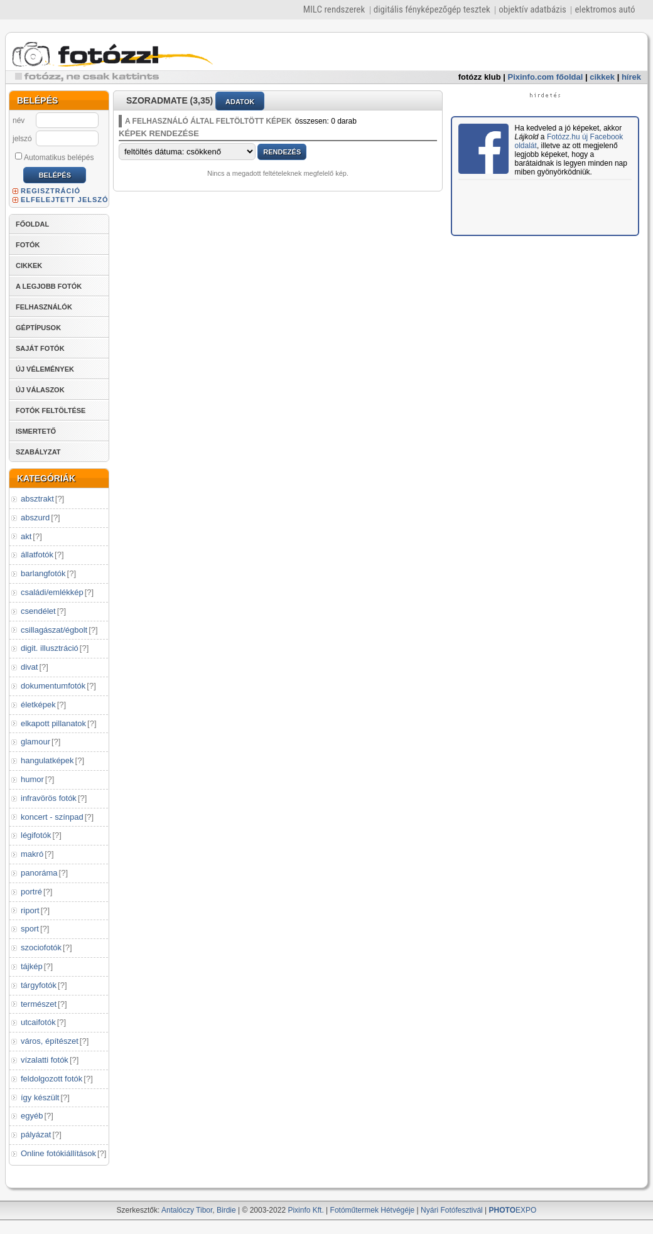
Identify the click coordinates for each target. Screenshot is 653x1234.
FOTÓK (28, 245)
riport (30, 910)
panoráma (39, 872)
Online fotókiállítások (58, 1153)
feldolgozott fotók (51, 1078)
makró (32, 854)
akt (26, 536)
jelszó (22, 138)
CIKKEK (29, 265)
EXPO (513, 1210)
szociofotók (41, 947)
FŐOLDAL (32, 224)
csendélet (38, 611)
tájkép (32, 966)
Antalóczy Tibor (186, 1210)
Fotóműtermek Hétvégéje (372, 1210)
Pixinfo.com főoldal (545, 77)
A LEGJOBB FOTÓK (49, 286)
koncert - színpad (52, 817)
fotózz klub (479, 77)
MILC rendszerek (334, 9)
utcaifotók (38, 1022)
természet (39, 1004)
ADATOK (239, 101)
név (18, 120)
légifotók (36, 835)
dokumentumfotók (53, 685)
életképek (38, 704)
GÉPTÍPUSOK (38, 327)
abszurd (35, 517)
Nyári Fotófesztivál (452, 1210)
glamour (35, 741)
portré (31, 891)
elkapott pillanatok (53, 723)
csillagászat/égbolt (54, 630)
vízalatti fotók (44, 1060)
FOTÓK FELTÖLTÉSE (50, 410)
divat (29, 667)
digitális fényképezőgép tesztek (432, 9)
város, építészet (49, 1041)
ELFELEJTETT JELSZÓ (65, 199)
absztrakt (37, 498)
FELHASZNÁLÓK (44, 307)
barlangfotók (43, 573)
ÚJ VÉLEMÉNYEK (45, 369)
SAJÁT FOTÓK (40, 348)
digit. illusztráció (49, 648)
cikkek (602, 77)
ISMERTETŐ (36, 431)
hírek (631, 77)
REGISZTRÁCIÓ (50, 191)
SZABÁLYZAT (38, 452)
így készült (40, 1097)
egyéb (32, 1115)
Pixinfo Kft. (305, 1210)
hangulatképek (47, 760)
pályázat (36, 1134)
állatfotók (37, 554)
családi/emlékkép (52, 592)
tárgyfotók (39, 985)
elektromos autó (605, 9)
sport (30, 928)
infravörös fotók (49, 798)
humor (32, 779)
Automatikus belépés (54, 157)
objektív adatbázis (532, 9)
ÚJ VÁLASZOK (40, 390)
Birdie (226, 1210)
